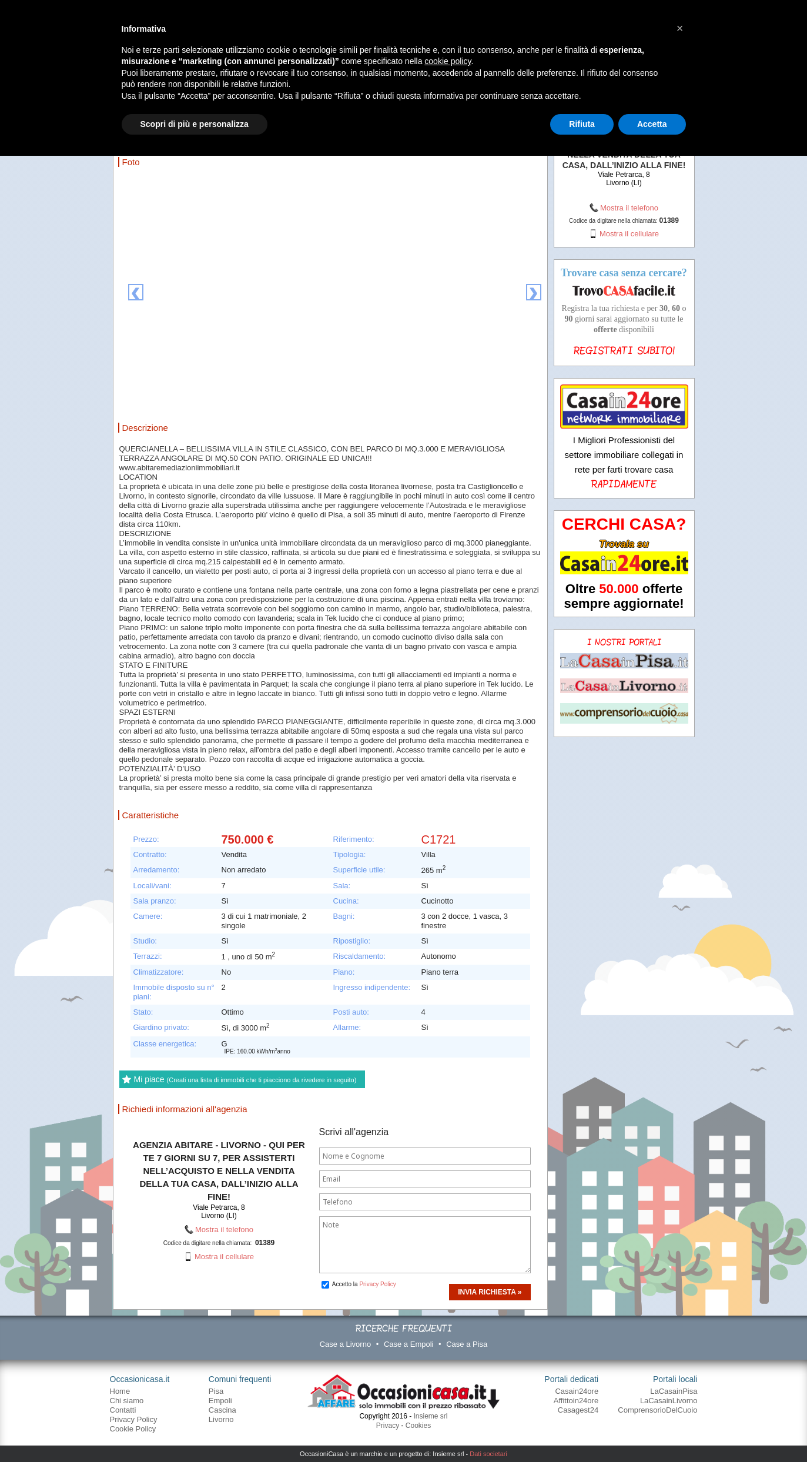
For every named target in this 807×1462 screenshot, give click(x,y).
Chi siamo (127, 1400)
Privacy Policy (377, 1284)
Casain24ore (576, 1391)
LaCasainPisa (673, 1391)
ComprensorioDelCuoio (657, 1410)
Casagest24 (578, 1410)
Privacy (387, 1425)
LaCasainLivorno (669, 1400)
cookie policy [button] (447, 61)
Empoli (220, 1400)
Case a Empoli (409, 1344)
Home (120, 1391)
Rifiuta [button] (582, 124)
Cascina (222, 1410)
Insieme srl (431, 1416)
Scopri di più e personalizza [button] (194, 124)
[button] (680, 28)
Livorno (221, 1419)
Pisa (216, 1391)
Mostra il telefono (224, 1229)
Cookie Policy (133, 1428)
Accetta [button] (652, 124)
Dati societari (488, 1453)
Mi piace (245, 1079)
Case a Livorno (345, 1344)
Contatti (123, 1410)
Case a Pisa (466, 1344)
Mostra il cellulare (224, 1256)
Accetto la (359, 1284)
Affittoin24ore (576, 1400)
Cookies (418, 1425)
